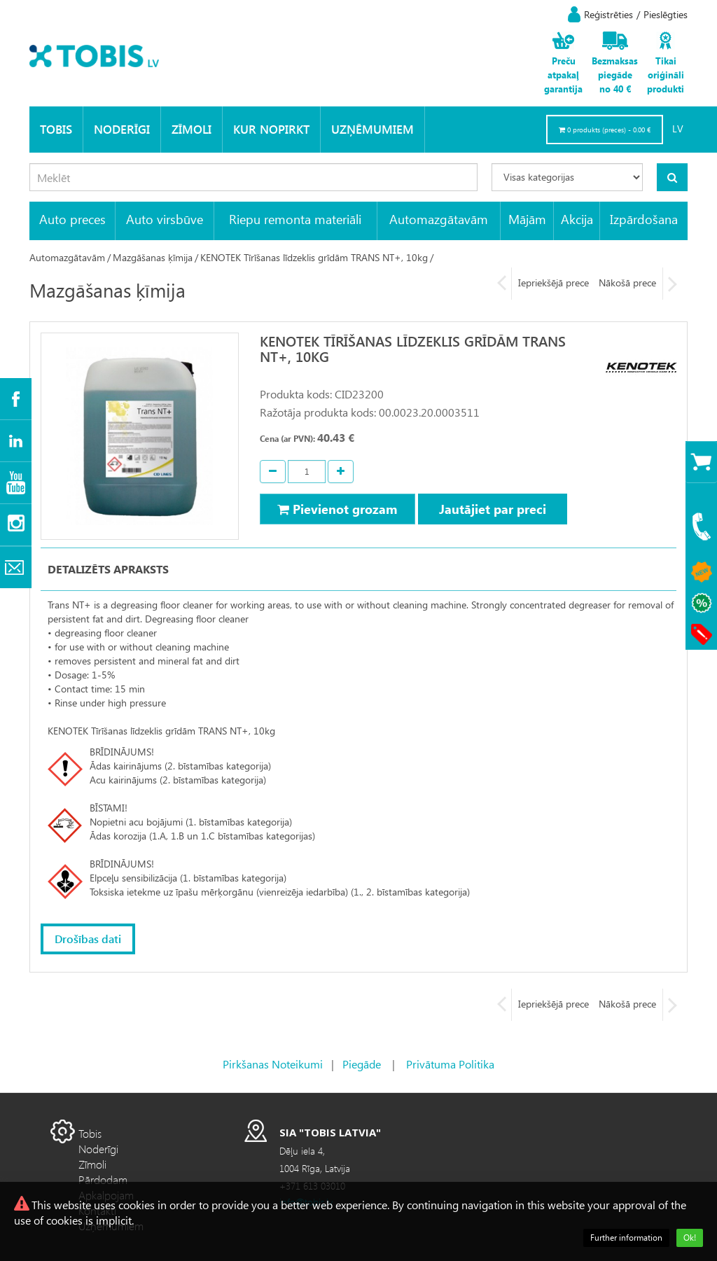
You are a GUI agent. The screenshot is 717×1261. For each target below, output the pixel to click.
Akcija (577, 219)
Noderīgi (122, 129)
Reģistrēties (608, 14)
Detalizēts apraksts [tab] (108, 569)
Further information (626, 1237)
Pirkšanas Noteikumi (273, 1064)
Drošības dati (88, 938)
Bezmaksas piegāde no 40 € (615, 75)
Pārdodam (102, 1179)
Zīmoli (191, 129)
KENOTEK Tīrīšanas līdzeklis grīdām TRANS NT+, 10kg (314, 257)
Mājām (527, 219)
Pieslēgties (665, 14)
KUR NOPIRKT (271, 129)
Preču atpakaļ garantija (563, 75)
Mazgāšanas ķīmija (153, 257)
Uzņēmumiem (372, 129)
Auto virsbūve (164, 219)
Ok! (689, 1237)
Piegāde (361, 1064)
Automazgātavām (438, 219)
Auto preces (72, 219)
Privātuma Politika (450, 1064)
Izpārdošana (644, 219)
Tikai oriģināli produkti (665, 75)
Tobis (56, 129)
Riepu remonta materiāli (295, 219)
